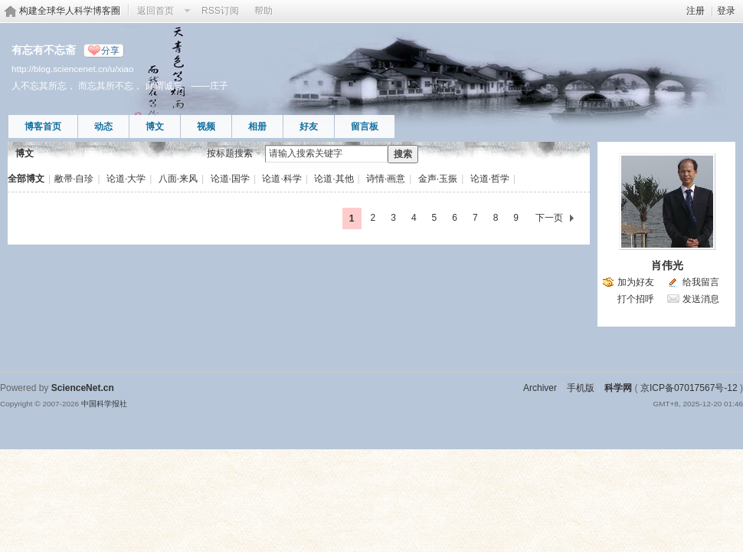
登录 (726, 10)
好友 (308, 126)
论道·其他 (333, 178)
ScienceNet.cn (82, 388)
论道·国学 (230, 178)
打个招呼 (635, 299)
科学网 (618, 388)
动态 (103, 126)
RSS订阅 (220, 10)
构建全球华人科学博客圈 (69, 10)
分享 (110, 50)
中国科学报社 (104, 403)
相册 (257, 126)
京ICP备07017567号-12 (689, 388)
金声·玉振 (437, 178)
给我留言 (700, 282)
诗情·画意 (385, 178)
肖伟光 (667, 265)
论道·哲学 (489, 178)
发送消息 (700, 299)
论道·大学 (126, 178)
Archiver (540, 388)
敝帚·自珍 (73, 178)
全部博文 (26, 178)
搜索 (403, 154)
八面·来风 (178, 178)
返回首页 (155, 10)
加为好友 (635, 282)
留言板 (364, 126)
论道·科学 (281, 178)
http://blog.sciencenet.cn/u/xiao (72, 69)
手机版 (580, 388)
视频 (206, 126)
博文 (155, 126)
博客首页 (43, 126)
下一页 (549, 217)
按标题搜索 (230, 153)
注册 (695, 10)
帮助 (263, 10)
